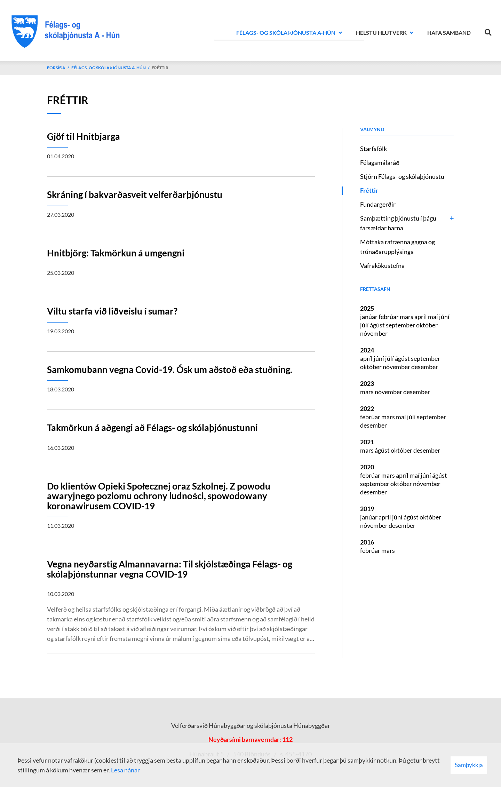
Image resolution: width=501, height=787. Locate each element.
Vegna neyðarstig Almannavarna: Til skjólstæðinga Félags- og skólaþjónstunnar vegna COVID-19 (169, 569)
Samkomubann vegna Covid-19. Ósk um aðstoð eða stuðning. (169, 369)
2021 (367, 442)
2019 (367, 508)
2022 (367, 408)
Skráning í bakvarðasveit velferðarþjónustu (134, 194)
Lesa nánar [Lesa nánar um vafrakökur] (125, 770)
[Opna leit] (488, 31)
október (427, 325)
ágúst (378, 325)
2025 (367, 308)
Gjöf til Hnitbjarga (83, 136)
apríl (421, 316)
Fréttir (160, 67)
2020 (367, 467)
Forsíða (56, 67)
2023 (367, 383)
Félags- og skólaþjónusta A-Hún (108, 67)
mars (407, 316)
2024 (367, 350)
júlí (365, 325)
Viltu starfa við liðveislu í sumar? (112, 311)
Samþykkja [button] (469, 765)
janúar (369, 316)
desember (424, 367)
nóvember (374, 333)
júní (444, 316)
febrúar (389, 316)
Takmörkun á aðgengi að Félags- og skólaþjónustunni (152, 427)
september (401, 325)
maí (433, 316)
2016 (367, 542)
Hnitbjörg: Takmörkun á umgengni (115, 253)
